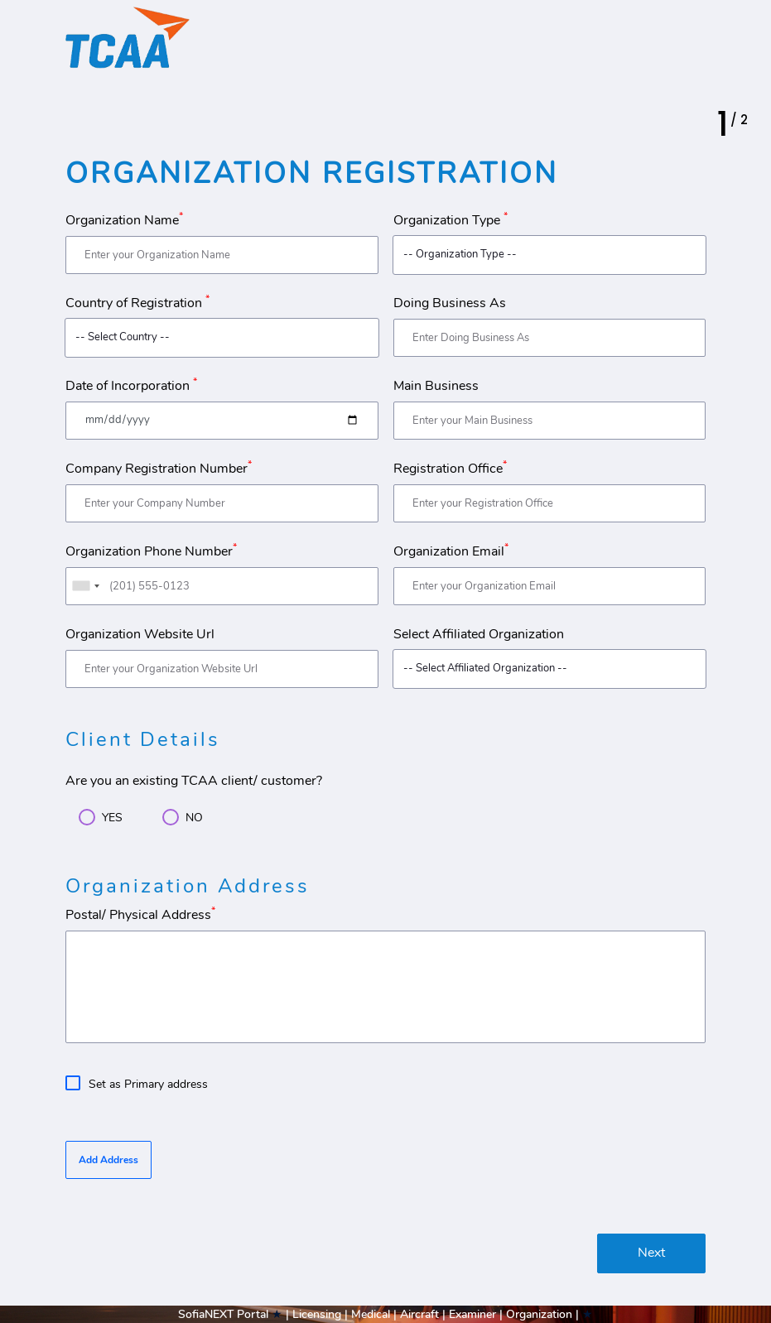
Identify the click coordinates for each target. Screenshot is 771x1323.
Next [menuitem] (651, 1253)
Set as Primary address (148, 1083)
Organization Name (124, 220)
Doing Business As (449, 303)
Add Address (108, 1160)
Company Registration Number (158, 468)
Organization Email (450, 551)
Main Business (436, 386)
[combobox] (85, 586)
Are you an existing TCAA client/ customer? (193, 781)
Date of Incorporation (131, 386)
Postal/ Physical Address (140, 915)
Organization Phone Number (151, 551)
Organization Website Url (139, 634)
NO (194, 817)
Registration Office (450, 468)
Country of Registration (137, 303)
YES (112, 817)
